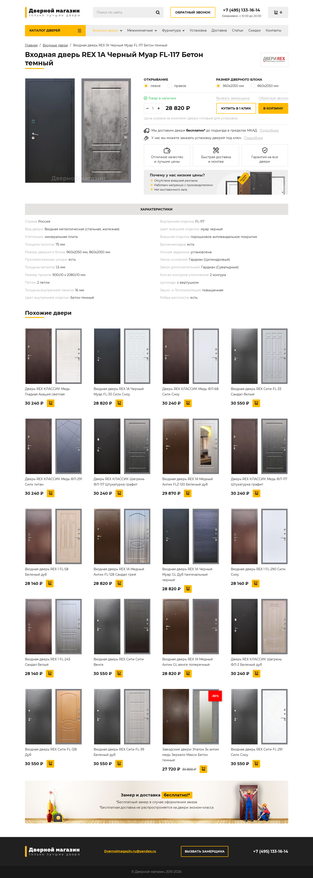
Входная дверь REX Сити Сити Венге (119, 662)
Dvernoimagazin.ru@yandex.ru (130, 851)
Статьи (237, 30)
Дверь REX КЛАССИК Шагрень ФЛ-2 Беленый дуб (256, 662)
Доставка (219, 30)
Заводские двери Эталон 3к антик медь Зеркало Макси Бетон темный (190, 754)
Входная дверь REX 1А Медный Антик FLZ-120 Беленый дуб (187, 481)
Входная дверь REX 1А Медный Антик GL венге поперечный (187, 662)
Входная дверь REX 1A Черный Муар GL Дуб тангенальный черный (187, 574)
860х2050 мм (265, 85)
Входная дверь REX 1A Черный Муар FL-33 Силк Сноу (119, 391)
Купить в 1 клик (236, 108)
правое (176, 85)
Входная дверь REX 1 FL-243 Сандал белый (47, 662)
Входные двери (105, 30)
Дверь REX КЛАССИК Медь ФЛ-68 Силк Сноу (190, 391)
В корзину (273, 108)
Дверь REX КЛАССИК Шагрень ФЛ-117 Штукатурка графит (119, 481)
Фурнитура (171, 30)
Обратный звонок (192, 12)
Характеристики (156, 209)
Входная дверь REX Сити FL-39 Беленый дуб (119, 752)
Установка (198, 30)
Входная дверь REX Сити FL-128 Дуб (51, 752)
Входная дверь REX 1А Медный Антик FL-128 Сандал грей (119, 572)
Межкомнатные (140, 30)
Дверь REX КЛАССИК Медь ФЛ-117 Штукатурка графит (259, 481)
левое (152, 85)
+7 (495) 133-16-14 (241, 10)
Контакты (273, 30)
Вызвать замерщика (233, 98)
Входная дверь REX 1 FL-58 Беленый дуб (46, 572)
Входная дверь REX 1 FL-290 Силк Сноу (258, 572)
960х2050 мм (230, 85)
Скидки (254, 30)
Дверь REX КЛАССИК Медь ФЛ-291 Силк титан (53, 481)
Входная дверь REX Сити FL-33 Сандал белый (256, 391)
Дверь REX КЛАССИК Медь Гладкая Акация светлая (47, 391)
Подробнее (269, 130)
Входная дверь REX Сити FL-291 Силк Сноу (257, 752)
